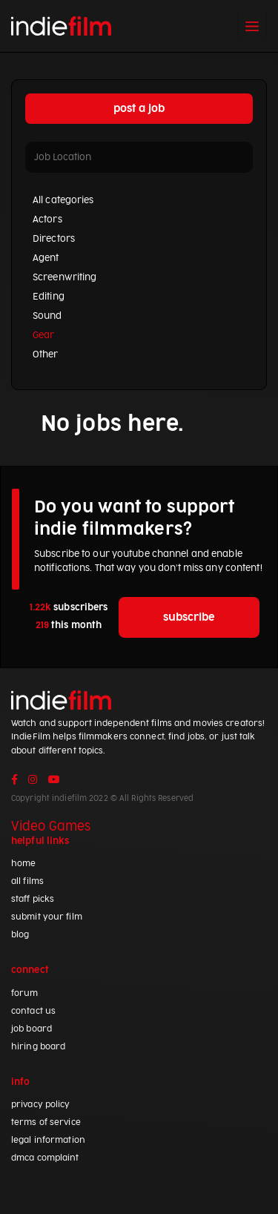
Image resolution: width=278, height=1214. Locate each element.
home (23, 864)
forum (25, 993)
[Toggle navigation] (252, 26)
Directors (54, 238)
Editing (48, 296)
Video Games (50, 827)
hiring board (38, 1047)
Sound (47, 315)
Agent (46, 258)
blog (20, 935)
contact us (33, 1011)
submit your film (46, 917)
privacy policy (40, 1105)
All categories (63, 200)
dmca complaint (45, 1158)
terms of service (46, 1122)
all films (27, 881)
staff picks (32, 899)
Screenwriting (64, 277)
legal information (48, 1140)
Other (46, 354)
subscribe (189, 617)
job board (31, 1029)
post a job (139, 108)
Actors (47, 219)
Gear (43, 335)
